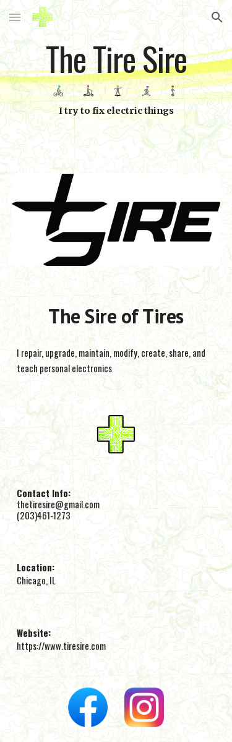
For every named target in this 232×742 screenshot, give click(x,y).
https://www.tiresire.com (61, 645)
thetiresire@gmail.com (58, 504)
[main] (116, 59)
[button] (15, 17)
